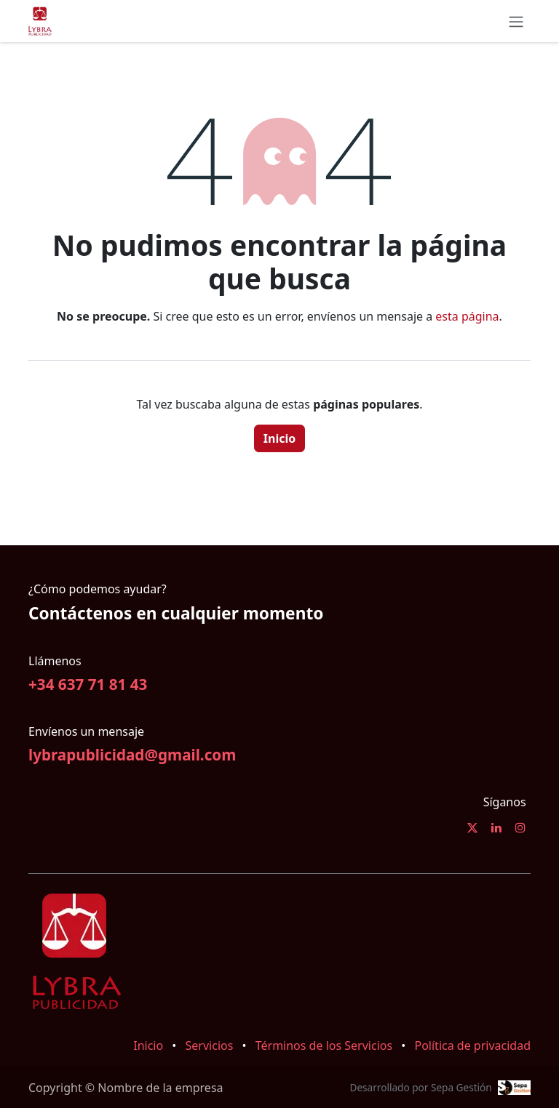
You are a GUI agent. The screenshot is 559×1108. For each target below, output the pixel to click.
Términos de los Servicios (323, 1045)
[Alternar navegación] (516, 21)
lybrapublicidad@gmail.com (132, 754)
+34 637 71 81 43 (87, 684)
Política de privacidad (472, 1045)
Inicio (279, 438)
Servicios (210, 1045)
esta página (467, 316)
